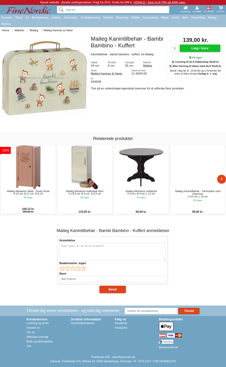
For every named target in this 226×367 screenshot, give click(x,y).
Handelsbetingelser (83, 323)
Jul (27, 17)
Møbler (135, 17)
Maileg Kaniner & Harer (106, 73)
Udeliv (175, 17)
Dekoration (70, 17)
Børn (185, 17)
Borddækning (40, 17)
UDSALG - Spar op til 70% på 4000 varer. (160, 2)
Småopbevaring (90, 17)
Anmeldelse (67, 240)
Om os (30, 332)
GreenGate (198, 17)
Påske (165, 17)
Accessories (150, 17)
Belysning (122, 17)
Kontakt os (33, 327)
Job (28, 346)
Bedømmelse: (72, 263)
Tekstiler (108, 17)
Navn (62, 273)
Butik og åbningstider (39, 341)
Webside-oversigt (37, 336)
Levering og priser (37, 323)
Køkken (56, 17)
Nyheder (6, 17)
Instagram (121, 327)
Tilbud (18, 17)
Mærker (6, 23)
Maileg (212, 17)
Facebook (121, 323)
